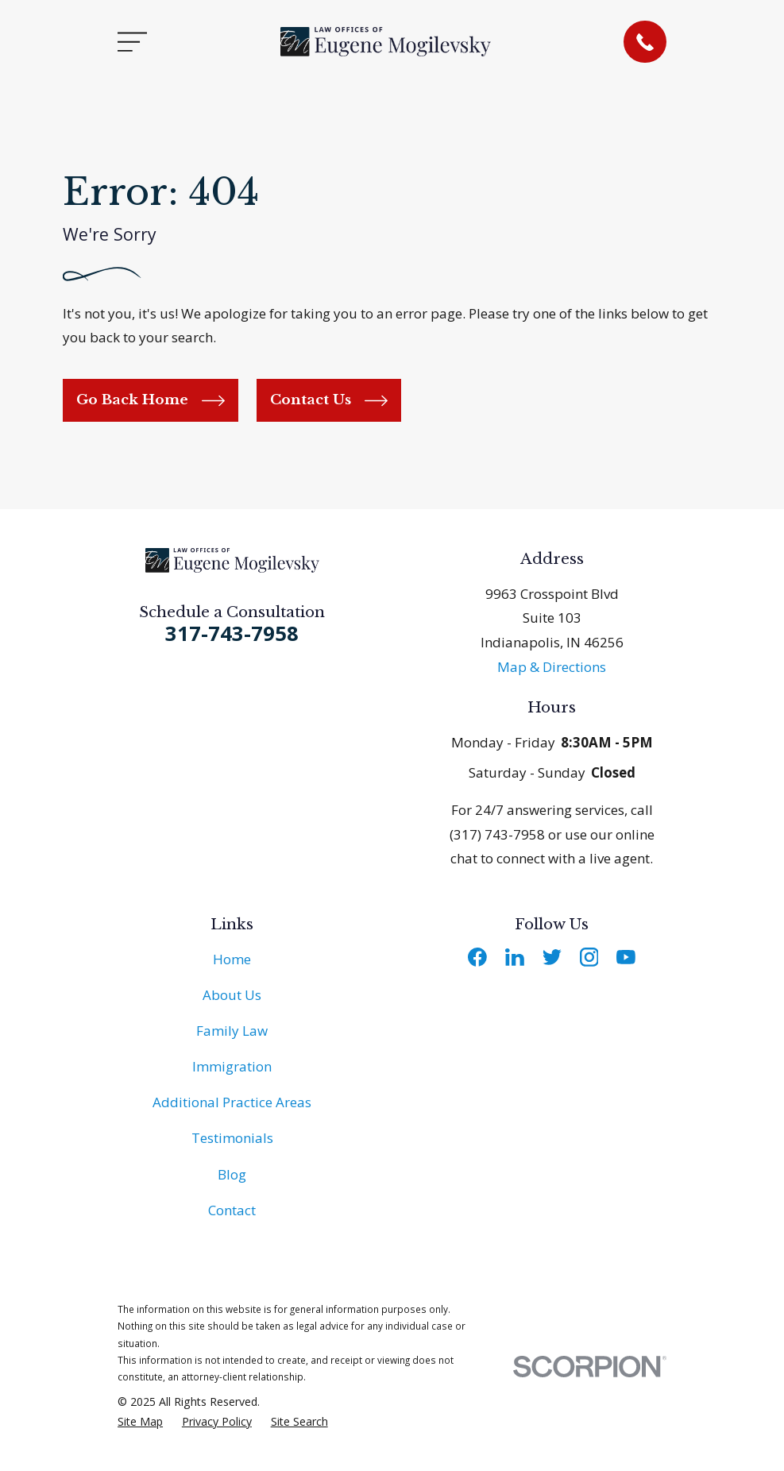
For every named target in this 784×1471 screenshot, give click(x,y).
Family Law (232, 1030)
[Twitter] (552, 957)
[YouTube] (625, 957)
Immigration (232, 1066)
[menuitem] (140, 1421)
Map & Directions (551, 667)
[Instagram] (589, 957)
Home (232, 959)
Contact (232, 1210)
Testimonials (232, 1138)
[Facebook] (477, 957)
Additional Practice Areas (232, 1102)
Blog (232, 1174)
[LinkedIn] (514, 957)
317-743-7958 (232, 633)
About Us (232, 995)
